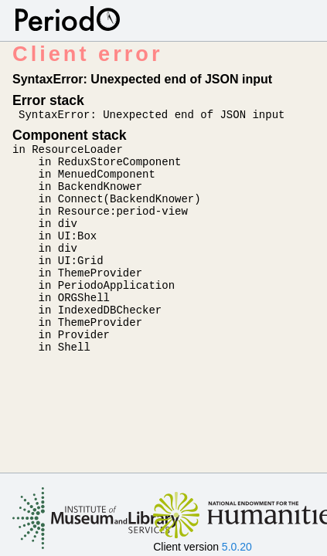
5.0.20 (237, 547)
